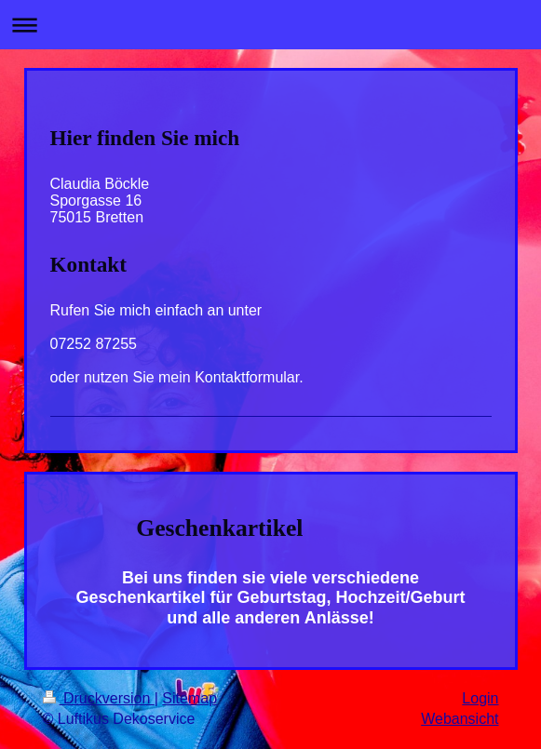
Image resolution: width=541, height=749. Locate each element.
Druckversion (99, 698)
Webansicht (459, 719)
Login (480, 698)
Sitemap (189, 698)
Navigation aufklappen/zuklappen (270, 25)
